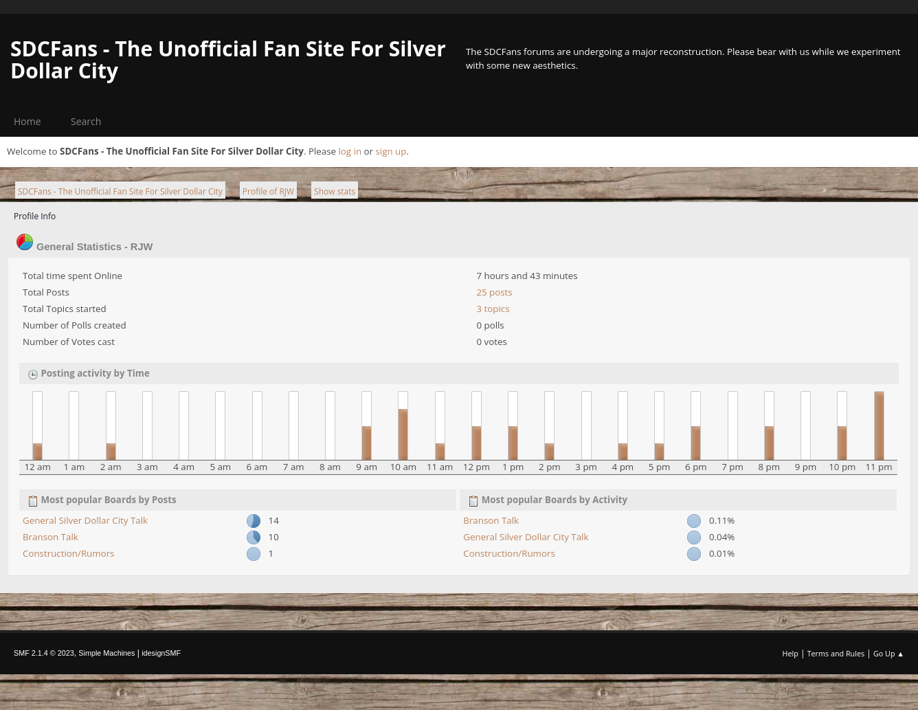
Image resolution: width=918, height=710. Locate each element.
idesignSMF (161, 653)
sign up (390, 151)
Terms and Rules (836, 653)
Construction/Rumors (68, 553)
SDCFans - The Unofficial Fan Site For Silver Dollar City (228, 59)
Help (790, 653)
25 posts (494, 292)
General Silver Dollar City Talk (85, 520)
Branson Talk (50, 537)
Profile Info (35, 216)
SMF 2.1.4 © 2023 (44, 653)
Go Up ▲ (888, 653)
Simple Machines (106, 653)
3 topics (492, 308)
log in (349, 151)
